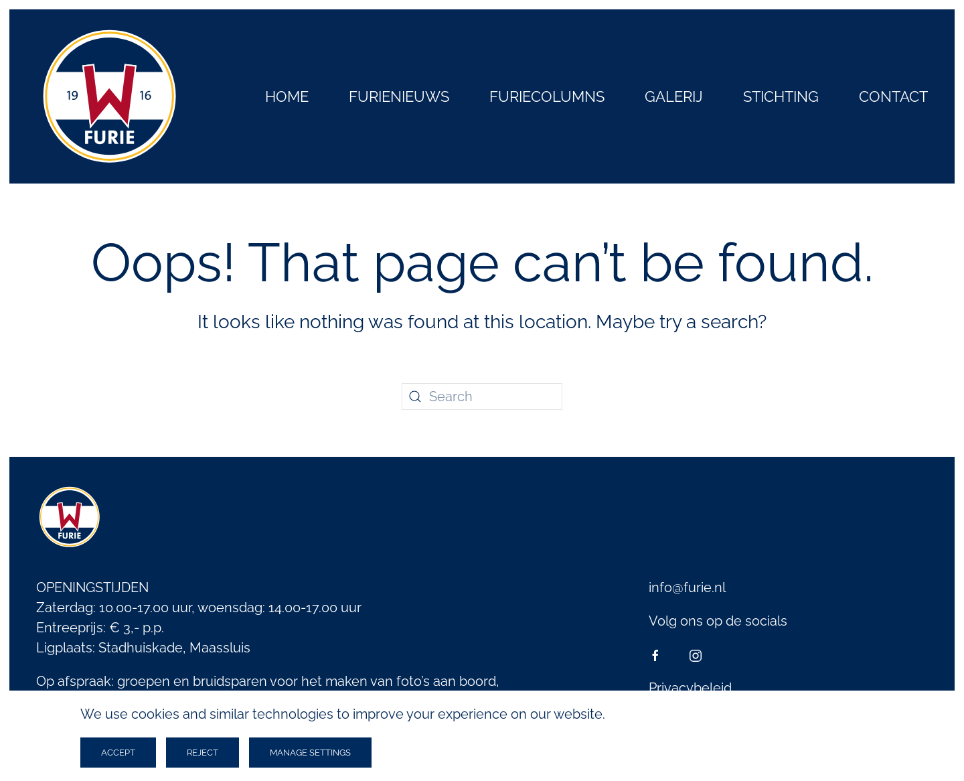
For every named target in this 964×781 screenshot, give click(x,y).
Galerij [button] (674, 96)
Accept (118, 753)
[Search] (482, 396)
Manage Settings (310, 753)
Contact (893, 96)
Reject (202, 753)
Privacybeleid (690, 688)
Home (287, 96)
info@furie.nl (687, 587)
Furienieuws (399, 96)
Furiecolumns (547, 96)
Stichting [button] (781, 96)
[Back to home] (109, 96)
